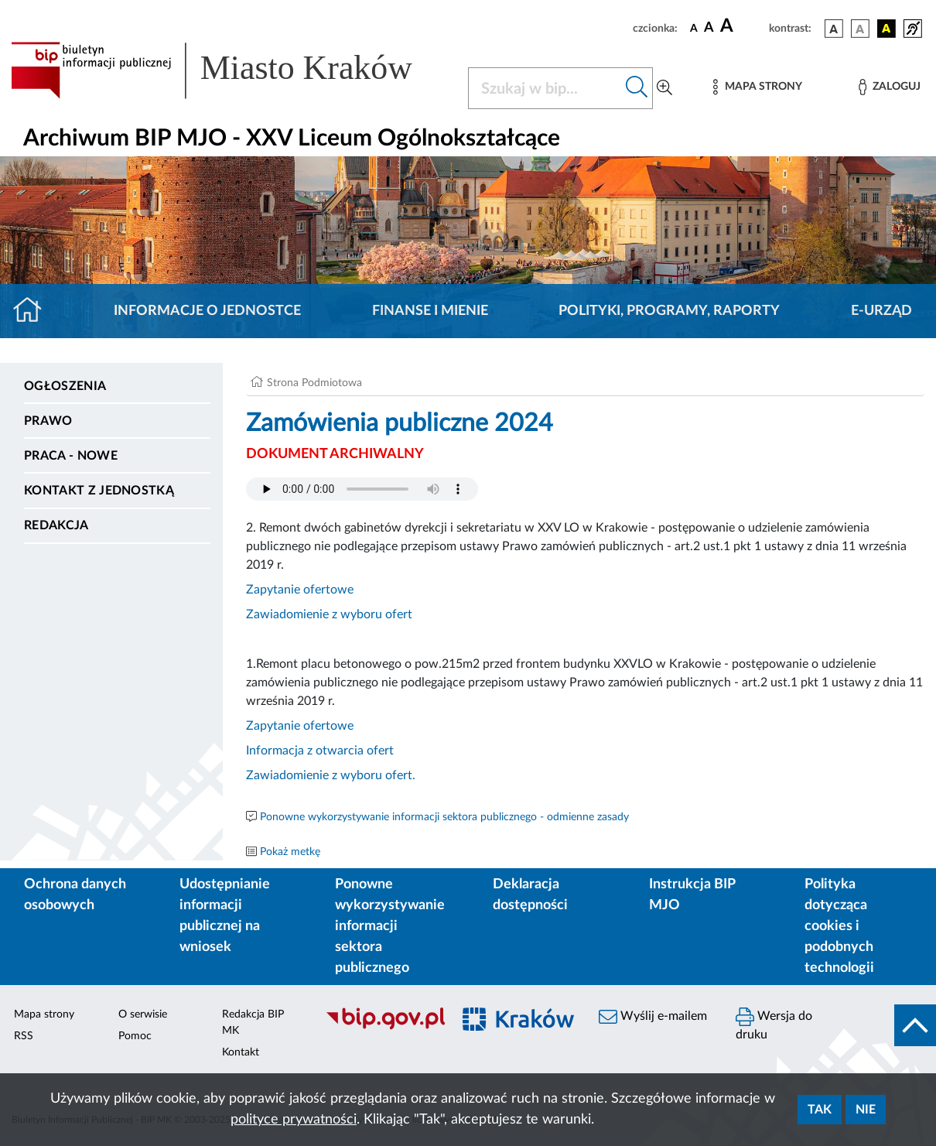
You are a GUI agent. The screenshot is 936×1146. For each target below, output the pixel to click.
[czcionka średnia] (709, 28)
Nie (866, 1109)
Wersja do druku (774, 1024)
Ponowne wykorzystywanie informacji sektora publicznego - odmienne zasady (444, 817)
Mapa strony (44, 1014)
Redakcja (56, 525)
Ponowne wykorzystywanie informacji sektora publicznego (390, 926)
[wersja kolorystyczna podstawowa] (833, 28)
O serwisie (142, 1014)
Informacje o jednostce (207, 311)
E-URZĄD (881, 311)
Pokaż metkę (290, 852)
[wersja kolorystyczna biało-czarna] (860, 28)
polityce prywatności (294, 1120)
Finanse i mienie (430, 311)
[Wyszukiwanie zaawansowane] (664, 88)
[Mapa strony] (757, 87)
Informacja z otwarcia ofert (320, 750)
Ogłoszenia (65, 386)
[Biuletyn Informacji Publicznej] (379, 1027)
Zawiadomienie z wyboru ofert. (330, 775)
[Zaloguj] (890, 87)
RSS (23, 1036)
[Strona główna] (34, 311)
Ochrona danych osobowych (75, 894)
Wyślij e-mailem (653, 1016)
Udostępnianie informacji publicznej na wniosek (224, 915)
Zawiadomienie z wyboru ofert (329, 614)
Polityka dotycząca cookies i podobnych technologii (839, 926)
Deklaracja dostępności (530, 894)
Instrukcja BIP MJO (692, 894)
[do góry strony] (915, 1025)
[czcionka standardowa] (693, 28)
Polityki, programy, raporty (669, 311)
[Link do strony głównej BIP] (230, 70)
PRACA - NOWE (71, 456)
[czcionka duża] (742, 26)
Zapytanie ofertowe (300, 589)
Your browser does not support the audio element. (362, 489)
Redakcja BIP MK (253, 1022)
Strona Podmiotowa (314, 383)
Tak (820, 1109)
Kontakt (240, 1052)
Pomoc (135, 1036)
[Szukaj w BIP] (545, 88)
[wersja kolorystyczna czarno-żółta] (886, 28)
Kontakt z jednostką (99, 490)
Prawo (48, 421)
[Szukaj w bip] (637, 88)
